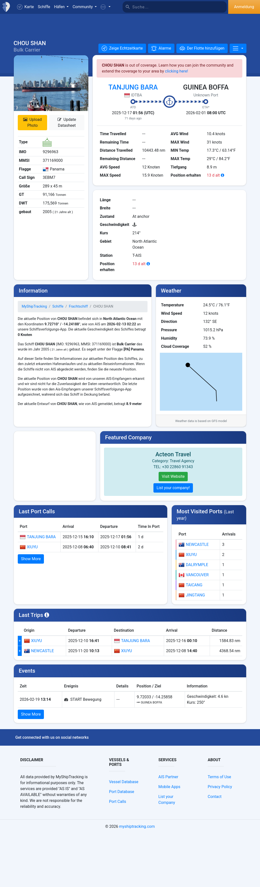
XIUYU (29, 552)
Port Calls (117, 855)
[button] (105, 7)
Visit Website (173, 481)
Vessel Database (123, 835)
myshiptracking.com (137, 880)
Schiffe (44, 6)
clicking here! (176, 76)
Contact (215, 850)
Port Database (121, 845)
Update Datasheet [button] (66, 127)
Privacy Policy (220, 840)
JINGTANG (192, 649)
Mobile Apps (169, 840)
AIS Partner (168, 830)
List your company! (173, 493)
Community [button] (83, 6)
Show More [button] (31, 564)
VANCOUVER (193, 628)
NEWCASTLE (193, 598)
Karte (25, 7)
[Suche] (179, 7)
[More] (238, 53)
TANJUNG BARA (133, 92)
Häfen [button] (60, 6)
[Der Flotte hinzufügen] (202, 53)
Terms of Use (219, 830)
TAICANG (190, 639)
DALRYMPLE (193, 618)
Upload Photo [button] (32, 127)
